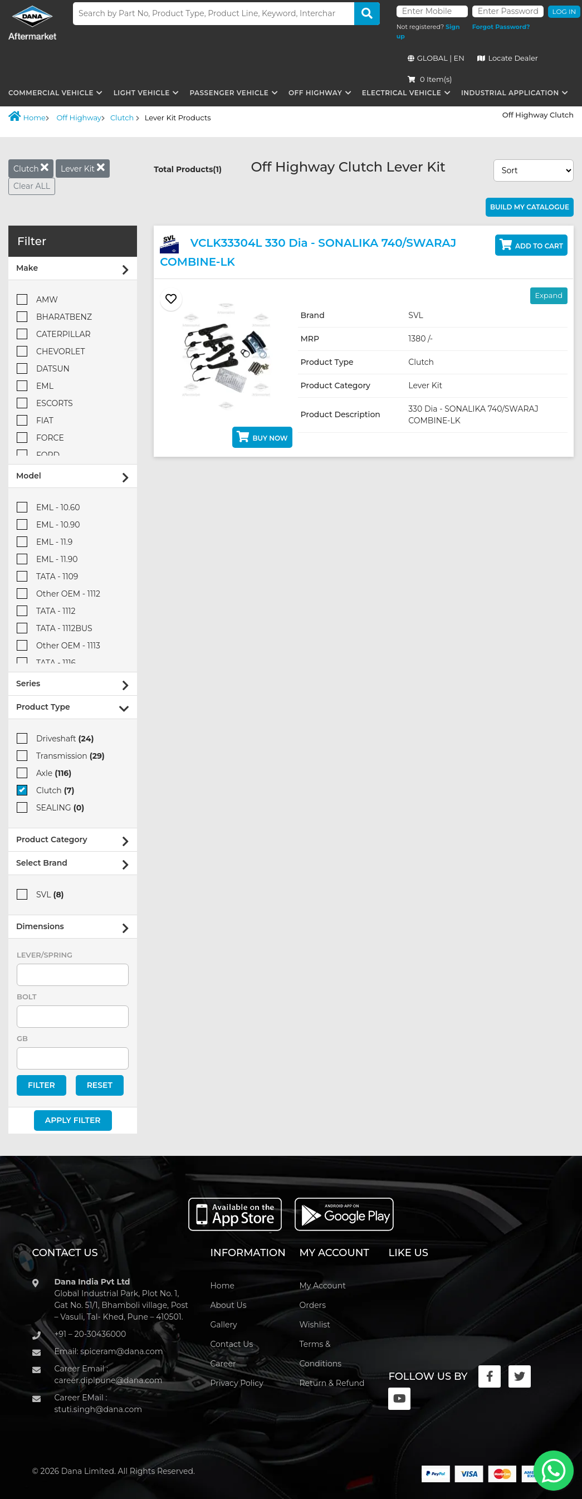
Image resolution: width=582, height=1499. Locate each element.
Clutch (123, 117)
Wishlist (314, 1325)
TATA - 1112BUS (54, 628)
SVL (40, 894)
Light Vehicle (142, 93)
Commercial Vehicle (51, 93)
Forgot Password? (501, 27)
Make (72, 269)
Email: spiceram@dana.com (109, 1351)
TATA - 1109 (47, 576)
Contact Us (231, 1344)
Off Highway (315, 93)
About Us (228, 1305)
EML (35, 385)
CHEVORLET (51, 351)
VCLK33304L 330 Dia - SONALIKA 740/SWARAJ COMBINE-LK (308, 251)
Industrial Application (510, 93)
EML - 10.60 (48, 507)
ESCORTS (45, 403)
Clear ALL (31, 186)
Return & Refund (331, 1383)
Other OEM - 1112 (58, 593)
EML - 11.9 (44, 541)
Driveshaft (55, 738)
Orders (312, 1305)
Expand (549, 295)
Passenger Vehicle (228, 93)
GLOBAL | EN (436, 57)
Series (72, 684)
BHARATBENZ (54, 316)
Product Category (72, 840)
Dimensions (72, 927)
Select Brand (72, 864)
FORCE (40, 437)
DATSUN (43, 368)
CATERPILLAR (54, 334)
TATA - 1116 (46, 662)
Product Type (72, 708)
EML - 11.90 (47, 559)
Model (72, 477)
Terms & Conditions (320, 1354)
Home (27, 116)
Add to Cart (531, 244)
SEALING (50, 807)
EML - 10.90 (48, 524)
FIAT (35, 420)
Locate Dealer (507, 57)
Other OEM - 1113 (58, 645)
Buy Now (262, 436)
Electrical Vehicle (401, 93)
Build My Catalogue (529, 207)
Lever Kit (83, 168)
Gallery (223, 1325)
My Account (322, 1286)
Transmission (61, 755)
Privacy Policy (236, 1383)
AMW (37, 299)
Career (223, 1364)
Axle (44, 773)
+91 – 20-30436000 (90, 1334)
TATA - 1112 (46, 611)
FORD (38, 455)
